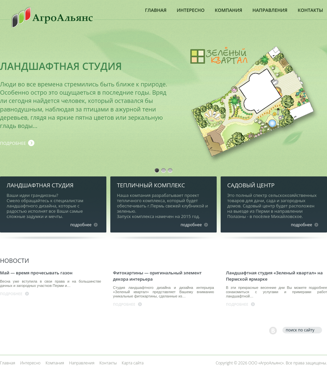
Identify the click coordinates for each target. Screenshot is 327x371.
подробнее (13, 143)
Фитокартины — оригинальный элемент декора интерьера (157, 276)
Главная (155, 10)
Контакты (310, 10)
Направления (269, 10)
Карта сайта (133, 363)
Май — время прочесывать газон (36, 273)
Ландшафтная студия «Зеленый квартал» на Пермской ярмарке (274, 276)
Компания (228, 10)
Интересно (190, 10)
